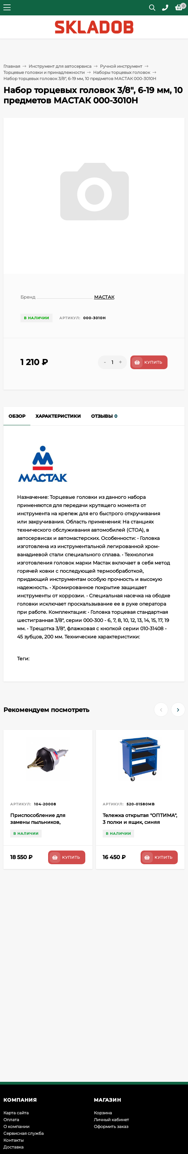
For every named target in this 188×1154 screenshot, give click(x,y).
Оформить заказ (111, 1126)
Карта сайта (16, 1112)
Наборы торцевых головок (121, 72)
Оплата (11, 1119)
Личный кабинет (111, 1119)
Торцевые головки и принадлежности (44, 72)
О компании (16, 1126)
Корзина (103, 1112)
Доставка (13, 1147)
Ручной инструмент (121, 66)
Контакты (13, 1140)
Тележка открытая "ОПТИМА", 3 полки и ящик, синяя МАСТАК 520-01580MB (140, 822)
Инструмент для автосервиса (60, 66)
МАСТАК (104, 297)
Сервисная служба (23, 1133)
